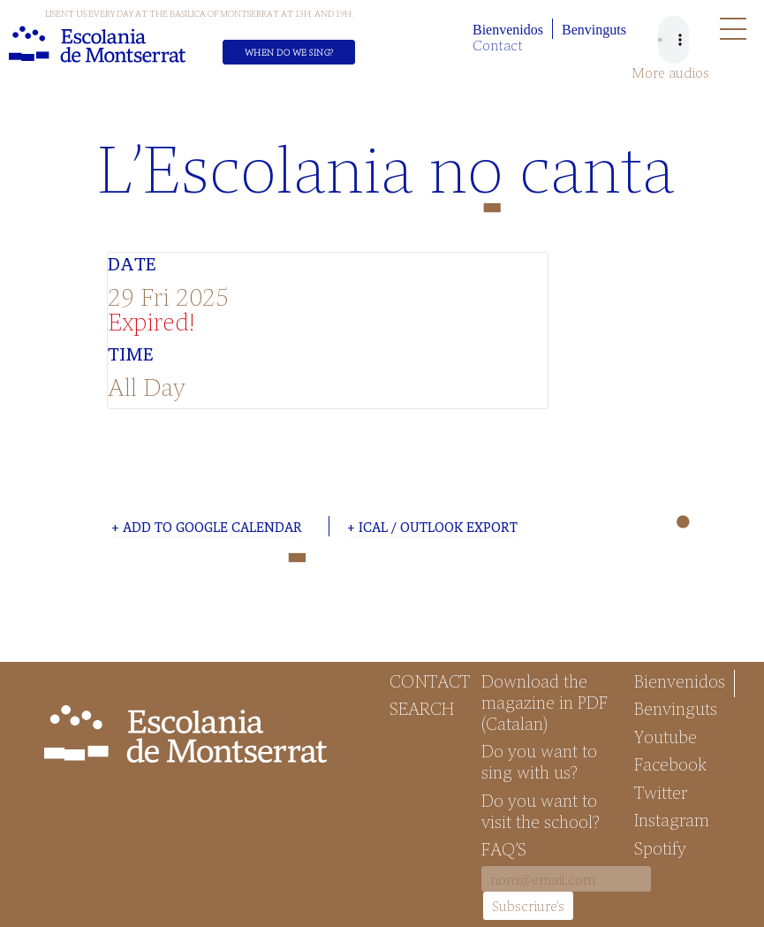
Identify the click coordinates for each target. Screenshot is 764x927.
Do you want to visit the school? (540, 810)
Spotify (660, 847)
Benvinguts (594, 29)
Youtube (665, 736)
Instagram (671, 819)
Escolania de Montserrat (97, 44)
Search (422, 707)
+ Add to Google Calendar (206, 526)
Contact (498, 44)
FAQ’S (503, 848)
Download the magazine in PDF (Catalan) (544, 701)
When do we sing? (289, 52)
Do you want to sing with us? (539, 761)
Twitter (660, 791)
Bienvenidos (508, 29)
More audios (670, 72)
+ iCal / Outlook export (432, 526)
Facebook (670, 763)
